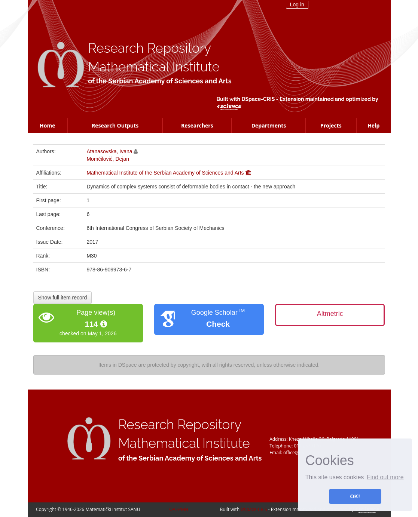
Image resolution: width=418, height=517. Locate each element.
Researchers (197, 125)
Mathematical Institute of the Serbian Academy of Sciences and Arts (165, 173)
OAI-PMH (178, 509)
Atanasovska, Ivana (109, 151)
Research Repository (149, 48)
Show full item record (62, 298)
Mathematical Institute (154, 66)
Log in (297, 4)
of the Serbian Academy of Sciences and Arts (159, 81)
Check (218, 324)
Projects (331, 125)
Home (47, 125)
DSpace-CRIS (258, 99)
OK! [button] (355, 496)
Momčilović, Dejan (107, 159)
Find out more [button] (385, 477)
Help (373, 125)
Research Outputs (115, 125)
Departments (268, 125)
